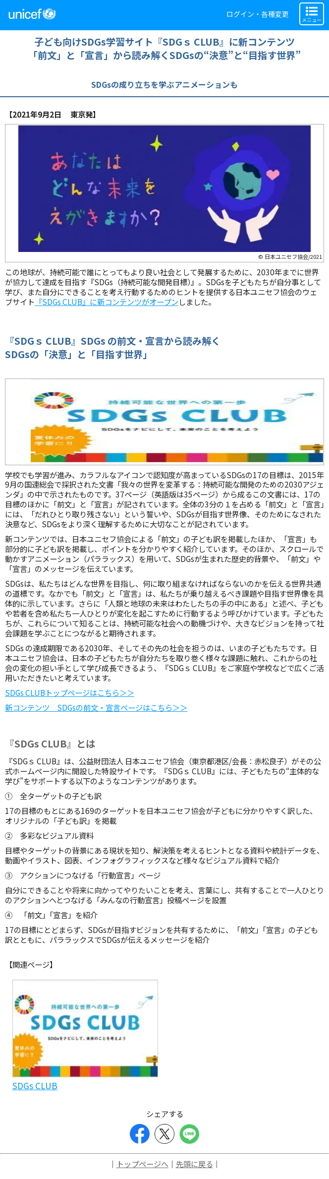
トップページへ (142, 1163)
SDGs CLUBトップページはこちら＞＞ (69, 692)
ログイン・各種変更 (257, 14)
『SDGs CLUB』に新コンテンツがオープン (106, 301)
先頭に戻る (194, 1163)
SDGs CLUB (34, 1085)
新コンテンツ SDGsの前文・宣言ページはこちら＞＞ (96, 707)
